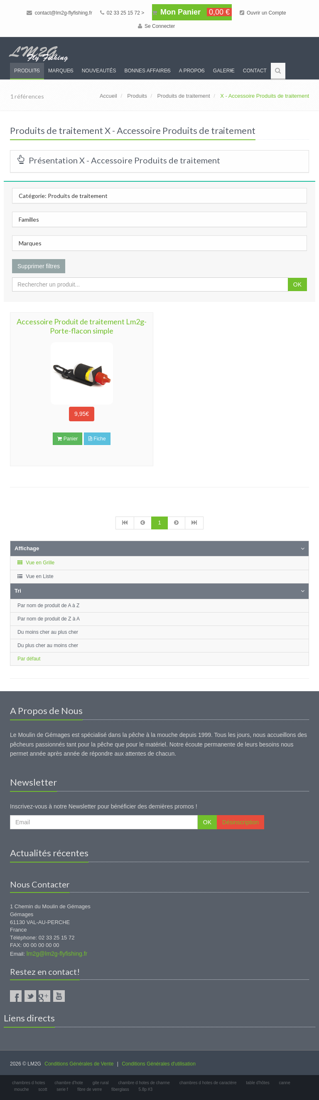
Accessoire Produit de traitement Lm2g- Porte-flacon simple (82, 326)
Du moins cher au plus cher (47, 632)
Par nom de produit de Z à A (48, 619)
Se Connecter (156, 26)
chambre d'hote (68, 1082)
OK (297, 284)
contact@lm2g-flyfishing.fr (59, 13)
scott (42, 1089)
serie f (62, 1089)
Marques (61, 71)
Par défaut (28, 659)
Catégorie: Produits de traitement (63, 195)
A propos (192, 71)
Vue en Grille (35, 563)
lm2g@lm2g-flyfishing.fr (57, 953)
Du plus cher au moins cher (47, 645)
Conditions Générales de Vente (78, 1064)
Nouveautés (99, 71)
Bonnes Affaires (147, 71)
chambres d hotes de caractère (208, 1082)
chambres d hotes (28, 1082)
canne (284, 1082)
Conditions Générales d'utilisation (159, 1064)
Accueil (108, 96)
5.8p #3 (145, 1089)
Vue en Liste (35, 576)
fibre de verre (89, 1089)
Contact (255, 71)
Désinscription (240, 822)
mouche (21, 1089)
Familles (29, 219)
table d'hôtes (257, 1082)
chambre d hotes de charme (144, 1082)
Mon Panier (192, 12)
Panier (67, 439)
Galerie (224, 71)
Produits (27, 71)
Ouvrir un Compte (263, 13)
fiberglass (120, 1089)
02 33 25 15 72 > (122, 13)
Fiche (97, 439)
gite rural (101, 1082)
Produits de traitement (183, 96)
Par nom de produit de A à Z (48, 605)
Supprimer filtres (38, 266)
